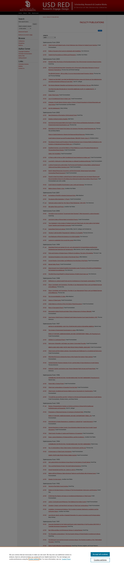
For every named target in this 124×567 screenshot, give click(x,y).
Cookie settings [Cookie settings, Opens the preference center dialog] (100, 560)
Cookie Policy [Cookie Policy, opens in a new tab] (66, 559)
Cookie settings (34, 559)
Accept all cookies (100, 554)
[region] (62, 557)
